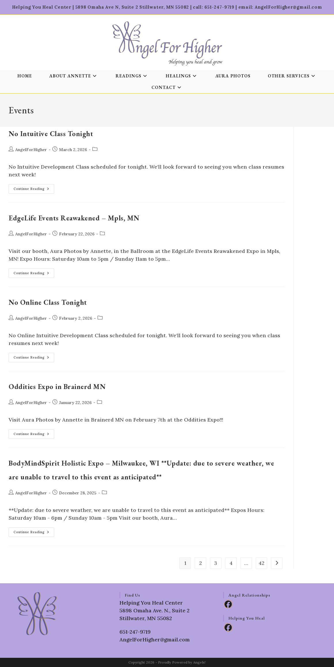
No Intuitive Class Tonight (51, 133)
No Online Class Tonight (48, 302)
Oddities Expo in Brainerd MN (57, 386)
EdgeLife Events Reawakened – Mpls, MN (74, 218)
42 (261, 563)
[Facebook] (228, 604)
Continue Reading (34, 190)
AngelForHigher (31, 149)
